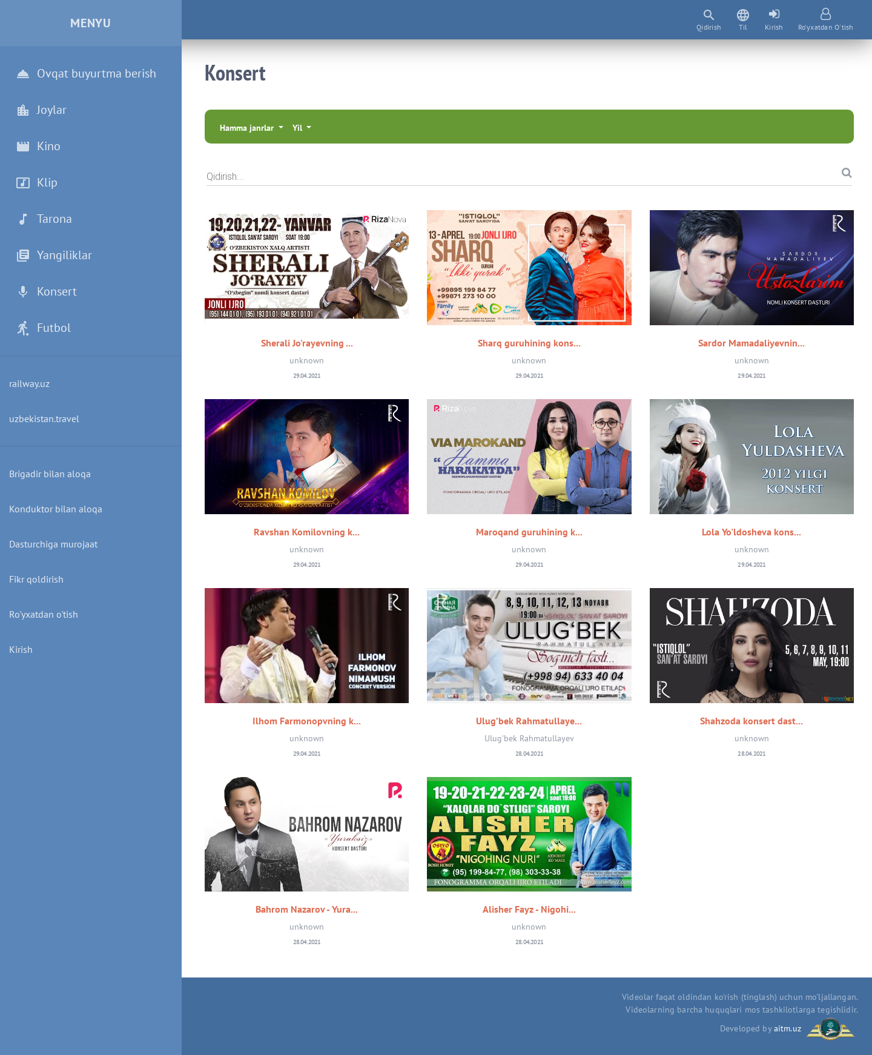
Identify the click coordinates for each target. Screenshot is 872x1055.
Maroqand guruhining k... (529, 532)
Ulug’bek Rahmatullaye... (529, 721)
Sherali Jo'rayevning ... (307, 343)
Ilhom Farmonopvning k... (307, 721)
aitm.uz (787, 1028)
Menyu (90, 23)
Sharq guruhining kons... (529, 343)
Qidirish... (225, 176)
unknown (306, 360)
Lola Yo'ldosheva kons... (751, 532)
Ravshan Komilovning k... (307, 532)
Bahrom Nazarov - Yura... (307, 909)
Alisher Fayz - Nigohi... (529, 909)
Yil (298, 127)
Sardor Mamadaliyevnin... (751, 343)
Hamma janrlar (248, 127)
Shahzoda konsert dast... (751, 721)
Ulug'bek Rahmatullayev (529, 738)
